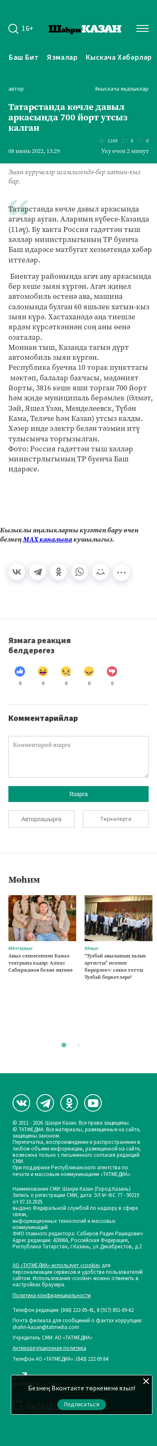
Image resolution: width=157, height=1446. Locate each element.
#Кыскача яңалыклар (122, 89)
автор (16, 89)
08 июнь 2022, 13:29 (34, 151)
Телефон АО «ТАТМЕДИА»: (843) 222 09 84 (60, 1359)
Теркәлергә (115, 819)
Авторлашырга (41, 819)
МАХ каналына (47, 539)
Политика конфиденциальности (52, 1296)
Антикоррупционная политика (49, 1348)
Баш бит (24, 57)
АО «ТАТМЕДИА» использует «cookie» (56, 1266)
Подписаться (81, 1404)
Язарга (78, 794)
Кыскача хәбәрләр (119, 57)
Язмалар (62, 57)
